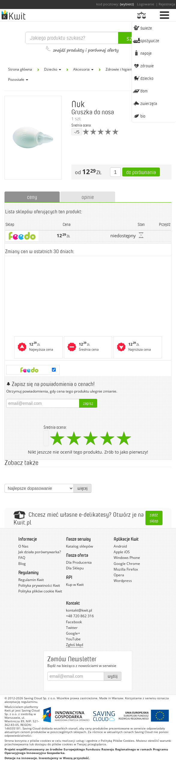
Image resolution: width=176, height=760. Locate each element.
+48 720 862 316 (80, 615)
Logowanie (145, 4)
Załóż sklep (154, 518)
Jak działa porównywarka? (39, 551)
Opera (119, 574)
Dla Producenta (79, 562)
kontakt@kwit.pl (79, 610)
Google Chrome (127, 563)
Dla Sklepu (75, 568)
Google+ (73, 633)
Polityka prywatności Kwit (39, 585)
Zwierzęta (145, 103)
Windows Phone (127, 557)
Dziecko (143, 78)
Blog (22, 563)
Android (120, 546)
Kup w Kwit (75, 584)
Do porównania (141, 172)
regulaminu (29, 702)
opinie (88, 196)
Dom (140, 91)
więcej (82, 488)
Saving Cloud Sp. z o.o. (40, 698)
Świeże (142, 28)
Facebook (74, 621)
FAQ (21, 557)
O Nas (23, 546)
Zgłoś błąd (74, 644)
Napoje (142, 53)
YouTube (73, 639)
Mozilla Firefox (126, 569)
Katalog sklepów (79, 546)
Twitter (72, 627)
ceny (32, 196)
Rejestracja (167, 4)
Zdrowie (143, 66)
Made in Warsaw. (111, 698)
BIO (139, 116)
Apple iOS (122, 551)
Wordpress (123, 580)
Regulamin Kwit (31, 579)
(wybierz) (127, 4)
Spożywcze (146, 40)
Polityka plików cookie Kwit (40, 591)
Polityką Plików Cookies (117, 740)
